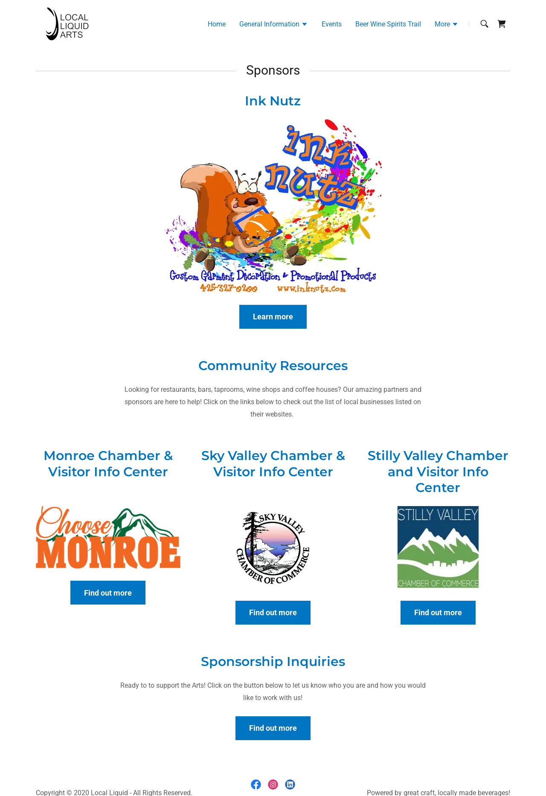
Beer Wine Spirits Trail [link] (388, 24)
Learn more (273, 316)
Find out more (108, 592)
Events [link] (332, 24)
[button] (273, 25)
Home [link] (217, 24)
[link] (66, 23)
